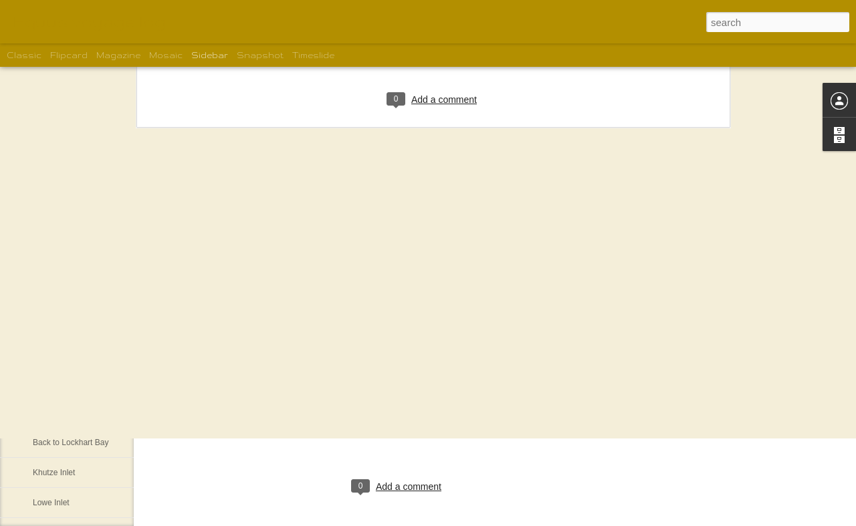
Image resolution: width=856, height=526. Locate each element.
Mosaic (166, 55)
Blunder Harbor (60, 352)
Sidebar (209, 55)
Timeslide (313, 55)
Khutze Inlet (54, 472)
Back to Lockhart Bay (70, 442)
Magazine (118, 55)
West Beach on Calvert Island (85, 382)
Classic (24, 55)
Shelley (440, 431)
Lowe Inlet (51, 502)
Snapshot (260, 55)
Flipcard (69, 55)
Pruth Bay (50, 412)
